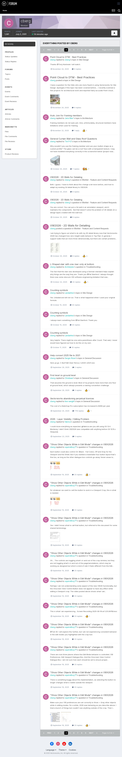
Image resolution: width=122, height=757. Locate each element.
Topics (7, 74)
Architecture (87, 118)
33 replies (77, 475)
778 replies (78, 411)
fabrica (68, 422)
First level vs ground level (63, 375)
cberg (52, 60)
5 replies (77, 436)
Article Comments (12, 119)
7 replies (74, 169)
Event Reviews (11, 101)
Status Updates (11, 56)
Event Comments (12, 96)
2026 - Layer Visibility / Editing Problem (69, 419)
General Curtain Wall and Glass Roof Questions (73, 138)
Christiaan (69, 378)
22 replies (75, 282)
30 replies (75, 305)
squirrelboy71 (70, 447)
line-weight (69, 401)
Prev (49, 50)
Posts (7, 79)
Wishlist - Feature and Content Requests (99, 180)
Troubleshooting (93, 267)
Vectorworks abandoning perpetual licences (72, 398)
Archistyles (69, 267)
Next (91, 50)
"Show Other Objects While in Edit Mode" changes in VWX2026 (81, 444)
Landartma (69, 293)
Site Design (84, 60)
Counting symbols (59, 290)
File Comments (11, 136)
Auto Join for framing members (66, 115)
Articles (8, 114)
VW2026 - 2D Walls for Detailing (66, 177)
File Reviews (10, 141)
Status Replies (10, 61)
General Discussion (93, 358)
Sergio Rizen (70, 358)
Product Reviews (12, 154)
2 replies (77, 367)
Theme (62, 750)
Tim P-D (68, 141)
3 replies (77, 390)
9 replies (76, 69)
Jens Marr (69, 118)
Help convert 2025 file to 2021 (65, 355)
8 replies (74, 192)
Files (7, 131)
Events (7, 91)
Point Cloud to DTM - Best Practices (68, 57)
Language (51, 750)
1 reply (75, 130)
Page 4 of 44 (108, 50)
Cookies (72, 750)
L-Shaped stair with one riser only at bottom (72, 264)
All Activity (9, 44)
